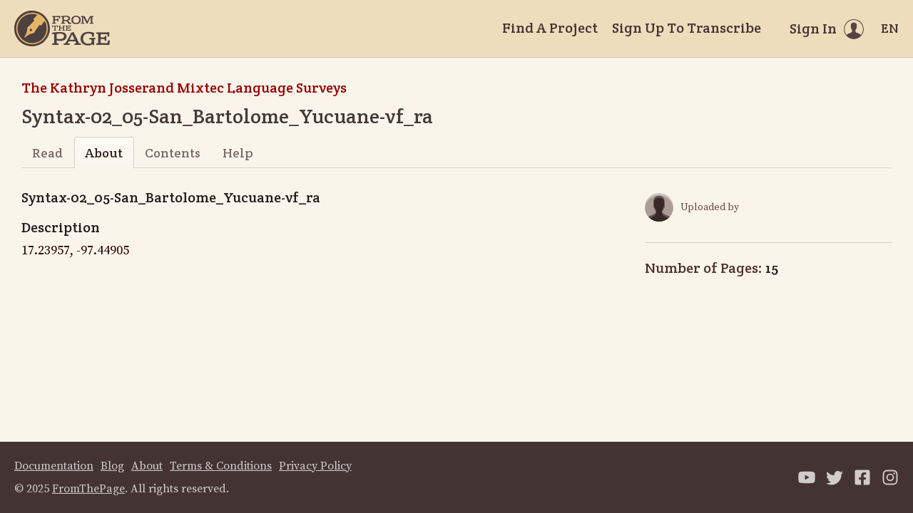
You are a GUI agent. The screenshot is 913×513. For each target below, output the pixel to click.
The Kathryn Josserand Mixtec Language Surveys (184, 87)
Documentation (53, 466)
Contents (172, 153)
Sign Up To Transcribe (686, 28)
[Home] (62, 28)
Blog (112, 466)
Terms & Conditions (221, 466)
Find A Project (550, 28)
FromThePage (88, 489)
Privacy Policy (315, 466)
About (104, 153)
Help (238, 153)
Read (47, 153)
